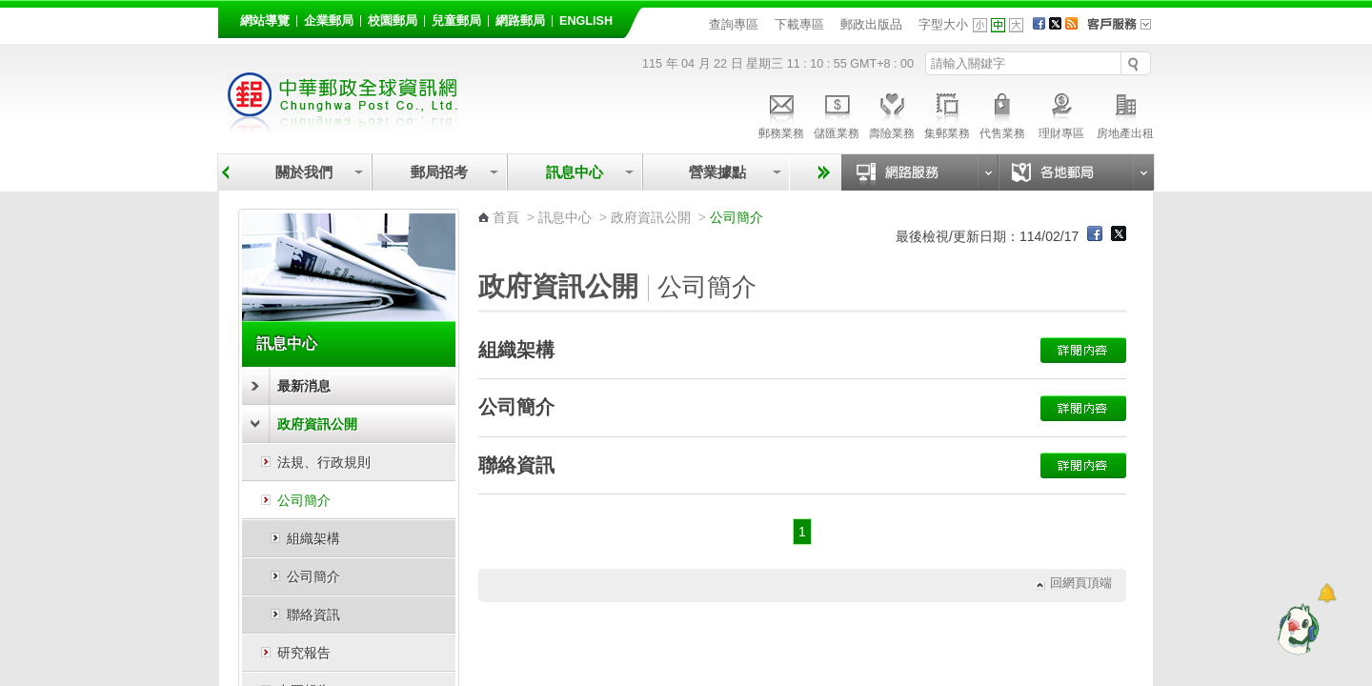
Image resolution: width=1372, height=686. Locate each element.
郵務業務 (781, 113)
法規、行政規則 (324, 462)
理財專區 (1061, 113)
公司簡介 (304, 500)
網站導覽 (265, 21)
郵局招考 (439, 172)
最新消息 (304, 385)
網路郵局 (520, 21)
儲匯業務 (836, 113)
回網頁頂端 (1081, 583)
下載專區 (799, 24)
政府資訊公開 (317, 424)
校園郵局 (392, 21)
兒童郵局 (456, 21)
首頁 (506, 217)
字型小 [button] (980, 25)
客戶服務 (1125, 30)
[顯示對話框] (1327, 593)
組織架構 (313, 538)
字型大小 (943, 24)
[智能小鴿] (1296, 628)
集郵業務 (947, 113)
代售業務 (1002, 113)
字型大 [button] (1016, 25)
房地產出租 (1125, 113)
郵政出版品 (871, 24)
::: (229, 18)
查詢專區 (733, 24)
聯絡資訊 (313, 614)
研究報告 (304, 652)
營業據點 (716, 172)
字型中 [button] (998, 25)
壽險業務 (892, 113)
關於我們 (304, 172)
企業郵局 (328, 21)
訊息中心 (574, 172)
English (586, 21)
